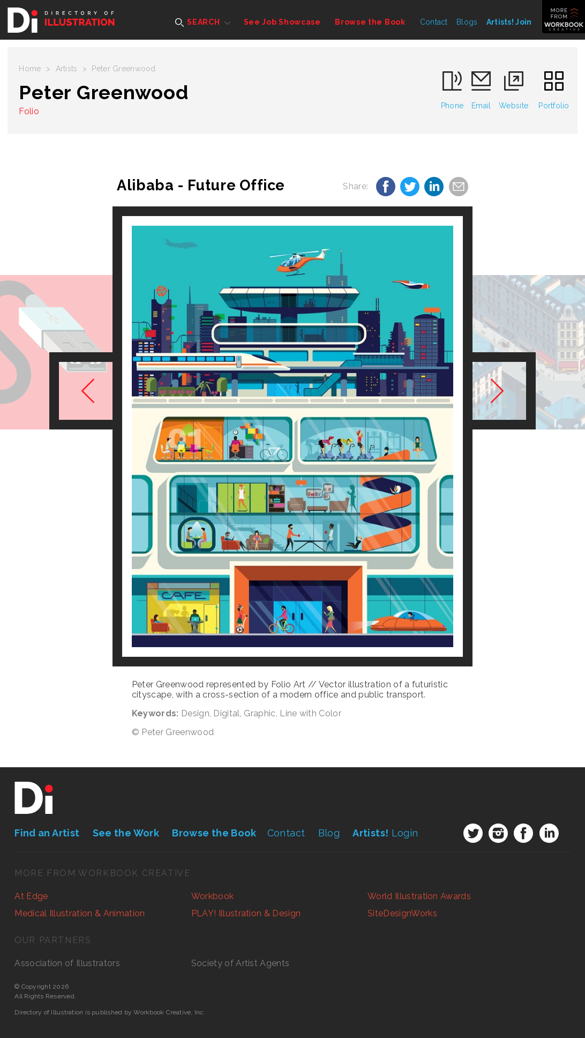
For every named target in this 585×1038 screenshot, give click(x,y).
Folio (29, 111)
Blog (329, 833)
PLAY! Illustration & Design (246, 913)
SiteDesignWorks (402, 913)
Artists (67, 68)
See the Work (126, 833)
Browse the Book (370, 22)
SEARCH (197, 22)
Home (30, 68)
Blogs (466, 22)
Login (385, 833)
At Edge (31, 896)
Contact (434, 22)
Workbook (212, 896)
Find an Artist (46, 833)
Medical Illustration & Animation (79, 913)
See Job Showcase (282, 22)
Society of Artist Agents (240, 963)
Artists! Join (509, 22)
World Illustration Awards (419, 896)
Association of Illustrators (67, 963)
